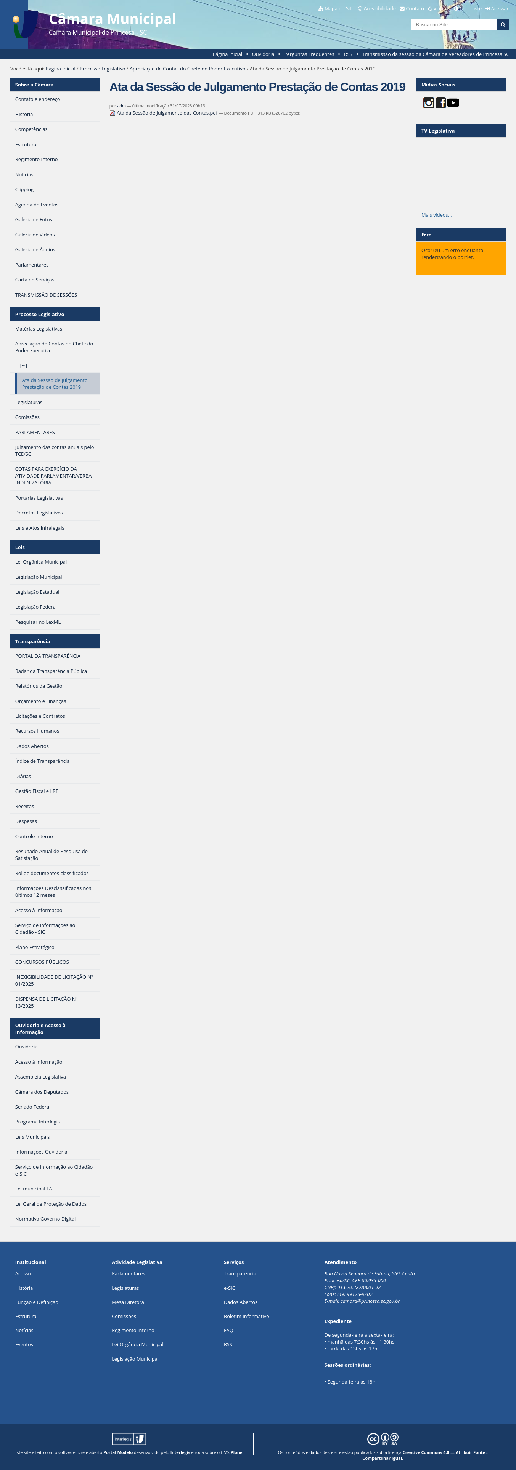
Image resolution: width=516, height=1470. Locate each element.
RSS (348, 54)
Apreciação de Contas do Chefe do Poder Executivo (188, 68)
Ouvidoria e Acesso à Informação (40, 1028)
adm (121, 106)
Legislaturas (125, 1288)
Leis (20, 547)
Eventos (24, 1344)
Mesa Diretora (128, 1302)
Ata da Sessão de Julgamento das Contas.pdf (164, 112)
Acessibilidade (380, 8)
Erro (426, 234)
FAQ (228, 1330)
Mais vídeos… (436, 214)
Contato (415, 8)
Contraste (471, 8)
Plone (237, 1452)
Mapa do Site (339, 8)
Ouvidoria (263, 54)
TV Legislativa (438, 130)
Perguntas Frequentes (309, 54)
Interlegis (180, 1452)
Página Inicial (228, 54)
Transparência (32, 641)
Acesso (23, 1273)
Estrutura (26, 1316)
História (24, 1288)
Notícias (24, 1330)
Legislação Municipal (135, 1358)
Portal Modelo (118, 1452)
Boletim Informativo (246, 1316)
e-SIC (229, 1288)
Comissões (124, 1316)
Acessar (500, 8)
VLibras (442, 8)
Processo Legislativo (102, 68)
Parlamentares (128, 1273)
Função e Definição (36, 1302)
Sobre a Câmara (34, 84)
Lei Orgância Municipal (137, 1344)
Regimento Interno (133, 1330)
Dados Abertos (240, 1302)
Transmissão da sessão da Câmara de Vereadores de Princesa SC (435, 54)
